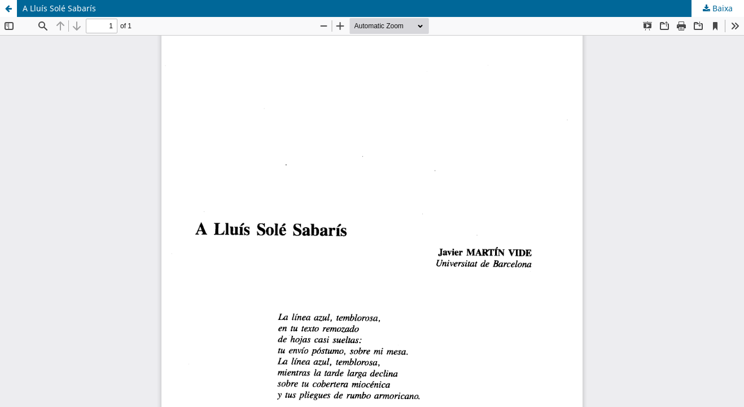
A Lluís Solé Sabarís (59, 8)
